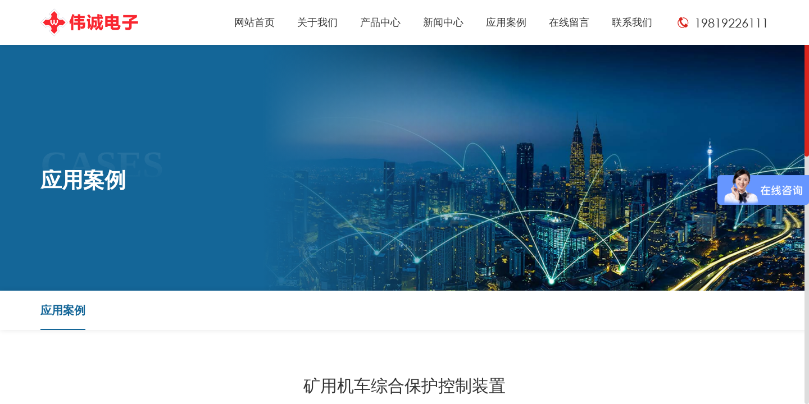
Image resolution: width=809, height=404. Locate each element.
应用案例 (714, 310)
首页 (681, 310)
